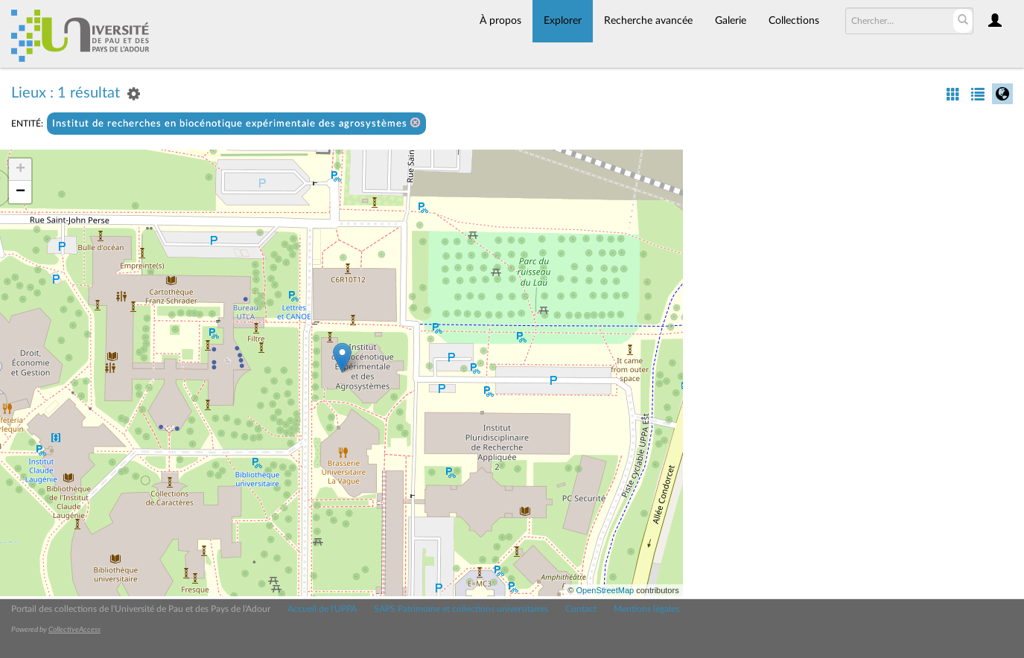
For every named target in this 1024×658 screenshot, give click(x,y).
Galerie (730, 21)
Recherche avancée (648, 21)
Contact (581, 608)
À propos (500, 21)
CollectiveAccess (74, 629)
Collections (794, 21)
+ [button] (20, 170)
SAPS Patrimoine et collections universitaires (461, 608)
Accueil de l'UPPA (322, 608)
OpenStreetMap (605, 590)
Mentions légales (646, 608)
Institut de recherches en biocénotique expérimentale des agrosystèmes (236, 123)
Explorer (563, 21)
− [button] (20, 192)
